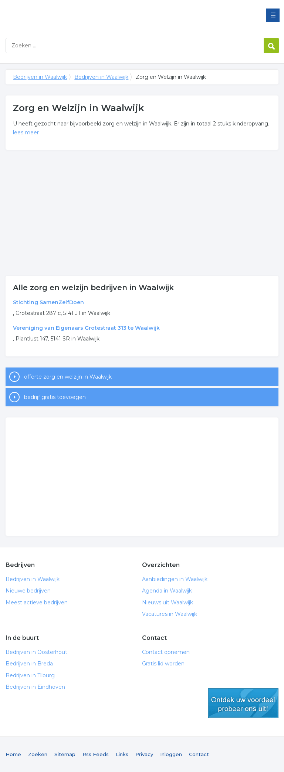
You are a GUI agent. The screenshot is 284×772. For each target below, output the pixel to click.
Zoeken (37, 754)
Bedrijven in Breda (29, 663)
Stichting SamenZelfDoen (48, 302)
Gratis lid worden (163, 663)
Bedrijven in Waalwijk (98, 16)
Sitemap (64, 754)
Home (13, 754)
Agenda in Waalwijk (167, 590)
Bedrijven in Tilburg (30, 675)
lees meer (26, 132)
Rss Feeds (95, 754)
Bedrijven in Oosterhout (36, 652)
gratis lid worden (243, 703)
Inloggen (171, 754)
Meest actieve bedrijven (37, 602)
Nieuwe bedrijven (28, 590)
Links (122, 754)
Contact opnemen (166, 652)
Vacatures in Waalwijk (169, 614)
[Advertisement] (142, 213)
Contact (199, 754)
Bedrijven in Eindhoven (35, 687)
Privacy (144, 754)
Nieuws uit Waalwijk (167, 602)
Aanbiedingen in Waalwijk (174, 579)
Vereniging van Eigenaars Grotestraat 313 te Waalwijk (86, 328)
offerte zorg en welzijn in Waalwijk (68, 376)
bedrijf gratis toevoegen (55, 397)
